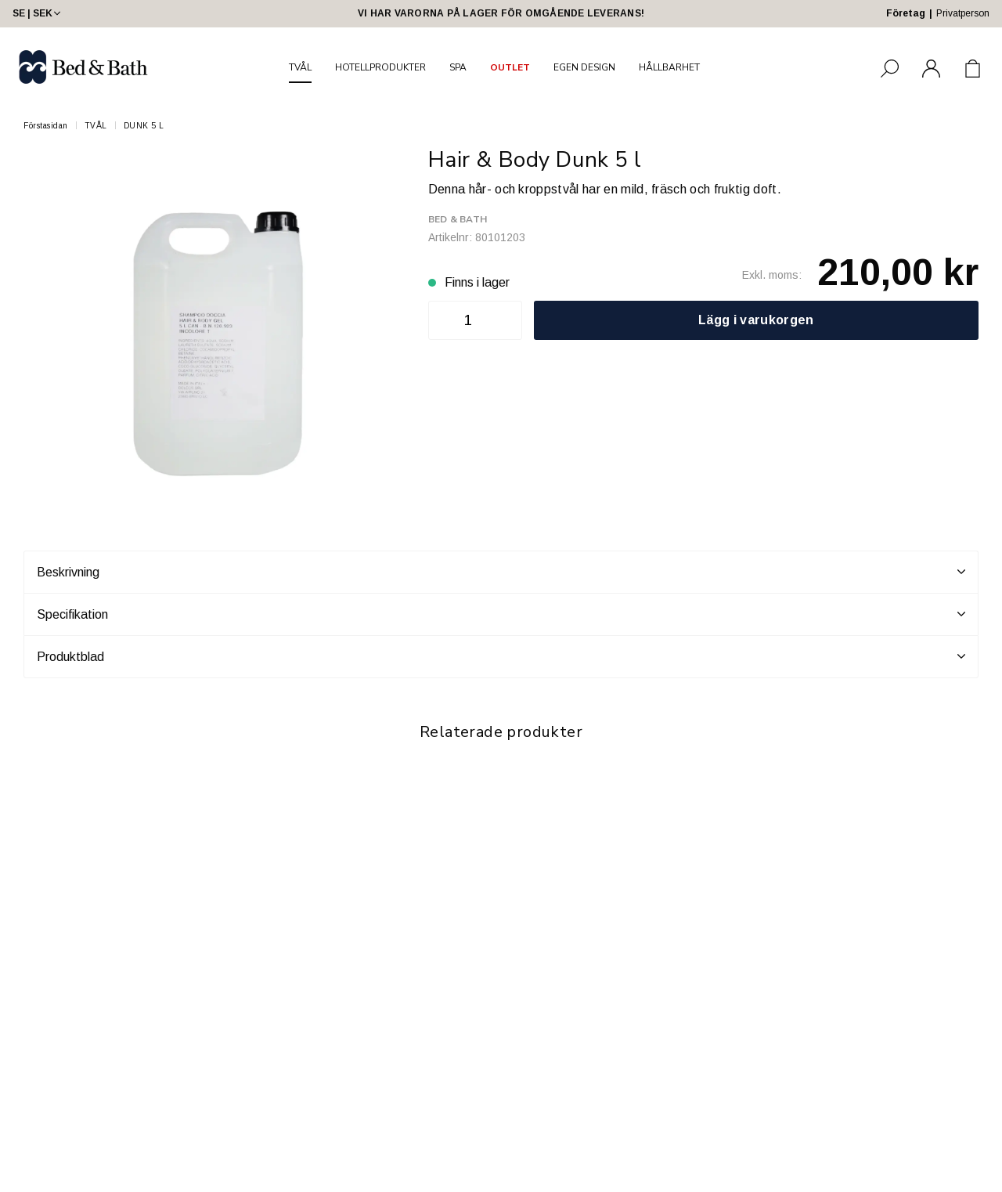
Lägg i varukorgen (755, 320)
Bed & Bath (457, 219)
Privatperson (962, 13)
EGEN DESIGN (584, 67)
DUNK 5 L (144, 125)
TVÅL (300, 67)
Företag (905, 13)
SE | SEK (38, 13)
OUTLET (510, 67)
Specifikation (501, 614)
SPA (458, 67)
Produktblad (501, 656)
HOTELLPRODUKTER (380, 67)
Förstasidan (45, 125)
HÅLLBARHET (669, 67)
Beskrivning (501, 572)
